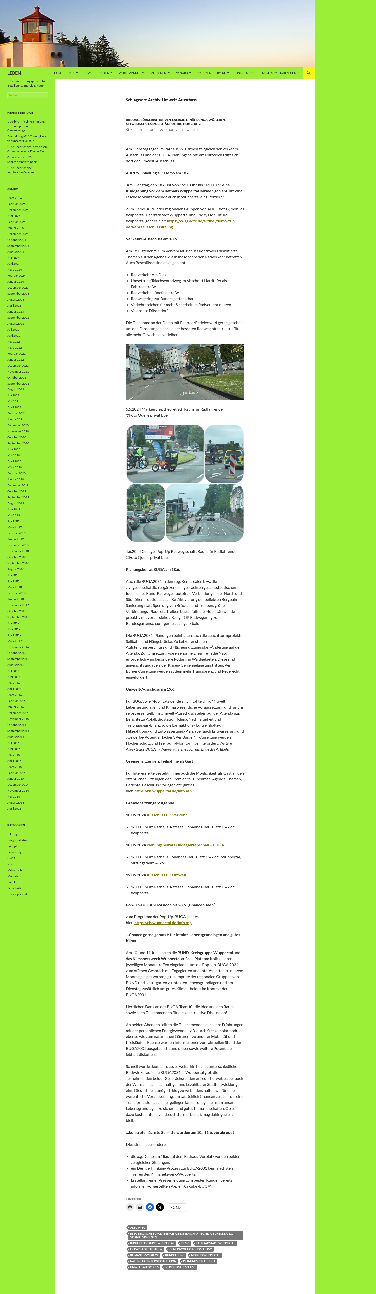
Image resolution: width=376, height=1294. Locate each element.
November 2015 (18, 719)
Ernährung (195, 120)
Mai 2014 (13, 796)
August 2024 (15, 252)
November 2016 (18, 647)
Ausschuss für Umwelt (166, 874)
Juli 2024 (13, 257)
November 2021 (18, 371)
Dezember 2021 (18, 365)
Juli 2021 (13, 395)
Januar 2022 (15, 359)
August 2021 (15, 389)
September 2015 (18, 731)
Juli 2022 (13, 329)
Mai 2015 (13, 755)
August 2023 (15, 299)
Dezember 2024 (18, 234)
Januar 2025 (15, 228)
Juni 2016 (13, 677)
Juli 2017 (13, 623)
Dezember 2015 (18, 713)
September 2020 (18, 443)
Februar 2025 (16, 222)
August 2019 (15, 503)
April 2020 (14, 461)
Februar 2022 (16, 353)
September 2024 (18, 246)
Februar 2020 (16, 473)
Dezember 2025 (18, 210)
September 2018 (18, 563)
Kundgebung (174, 1255)
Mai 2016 (13, 683)
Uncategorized (17, 894)
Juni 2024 (13, 263)
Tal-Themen (158, 72)
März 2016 (14, 695)
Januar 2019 (15, 539)
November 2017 (18, 605)
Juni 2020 (13, 449)
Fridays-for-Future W (146, 1249)
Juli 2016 (13, 671)
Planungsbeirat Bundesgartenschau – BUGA (185, 844)
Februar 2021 (16, 413)
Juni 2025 (13, 216)
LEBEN (14, 73)
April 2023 (14, 305)
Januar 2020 (15, 479)
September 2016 (18, 659)
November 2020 (18, 431)
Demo (185, 1243)
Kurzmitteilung (143, 130)
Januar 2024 (15, 281)
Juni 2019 (13, 509)
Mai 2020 (13, 455)
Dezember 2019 (18, 485)
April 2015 (14, 761)
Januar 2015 (15, 778)
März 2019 (14, 527)
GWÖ (210, 120)
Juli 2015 (13, 743)
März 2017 (14, 641)
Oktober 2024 (16, 240)
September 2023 (18, 293)
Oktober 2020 (16, 437)
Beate (194, 130)
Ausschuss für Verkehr (167, 814)
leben (220, 120)
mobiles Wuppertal (205, 1255)
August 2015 (15, 737)
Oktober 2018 (16, 557)
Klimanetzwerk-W (144, 1255)
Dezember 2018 (18, 545)
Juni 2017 (13, 629)
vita (71, 72)
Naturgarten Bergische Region (153, 1261)
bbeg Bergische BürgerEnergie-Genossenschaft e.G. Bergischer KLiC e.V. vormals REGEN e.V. (181, 1235)
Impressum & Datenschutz (280, 72)
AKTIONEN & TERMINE (212, 72)
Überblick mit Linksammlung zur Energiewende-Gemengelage (26, 126)
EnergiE (178, 120)
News (88, 72)
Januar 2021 (15, 419)
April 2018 (14, 581)
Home (58, 72)
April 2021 (14, 407)
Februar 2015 (16, 773)
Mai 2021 (13, 401)
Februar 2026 (16, 204)
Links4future (245, 72)
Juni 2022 (13, 335)
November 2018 (18, 551)
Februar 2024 (16, 275)
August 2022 (15, 323)
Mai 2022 (13, 341)
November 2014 (18, 790)
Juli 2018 (13, 575)
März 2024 (14, 269)
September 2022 (18, 317)
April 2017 (14, 635)
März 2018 (14, 587)
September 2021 (18, 383)
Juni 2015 (13, 749)
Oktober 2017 (16, 611)
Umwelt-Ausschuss (144, 1267)
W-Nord (182, 72)
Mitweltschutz (138, 124)
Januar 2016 (15, 707)
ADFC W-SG (137, 1227)
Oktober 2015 (16, 725)
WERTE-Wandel (129, 72)
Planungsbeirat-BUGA (199, 1261)
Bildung (132, 120)
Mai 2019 (13, 515)
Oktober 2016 (16, 653)
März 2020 (14, 467)
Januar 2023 (15, 311)
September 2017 (18, 617)
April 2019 (14, 521)
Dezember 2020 (18, 425)
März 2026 (14, 198)
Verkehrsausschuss (180, 1267)
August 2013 (15, 802)
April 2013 (14, 808)
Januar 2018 (15, 599)
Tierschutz (192, 124)
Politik (104, 72)
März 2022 (14, 347)
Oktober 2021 (16, 377)
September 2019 (18, 497)
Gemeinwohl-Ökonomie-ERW (191, 1249)
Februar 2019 (16, 533)
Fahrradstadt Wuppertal (215, 1243)
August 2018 (15, 569)
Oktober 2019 (16, 491)
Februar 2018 (16, 593)
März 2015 (14, 767)
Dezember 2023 (18, 287)
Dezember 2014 (18, 784)
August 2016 (15, 665)
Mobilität (160, 124)
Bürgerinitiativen (156, 120)
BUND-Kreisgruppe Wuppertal (152, 1243)
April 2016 (14, 689)
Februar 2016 (16, 701)
